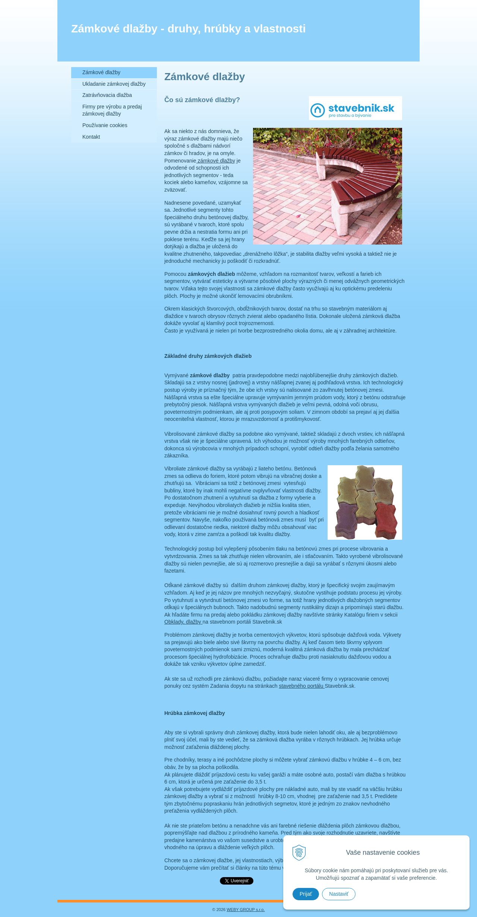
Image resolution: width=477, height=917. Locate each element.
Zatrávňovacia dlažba (107, 95)
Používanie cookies (104, 125)
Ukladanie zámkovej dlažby (114, 84)
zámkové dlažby (215, 161)
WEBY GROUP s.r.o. (246, 909)
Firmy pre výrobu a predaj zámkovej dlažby (112, 110)
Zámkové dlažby (101, 72)
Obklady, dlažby (183, 622)
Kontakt (91, 137)
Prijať (306, 894)
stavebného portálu (302, 686)
